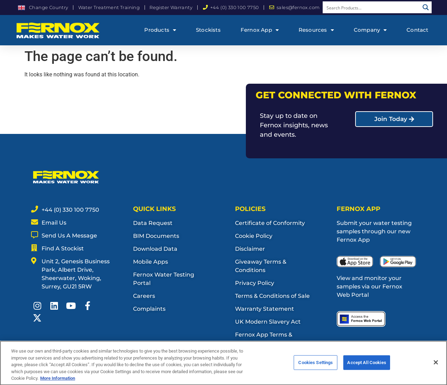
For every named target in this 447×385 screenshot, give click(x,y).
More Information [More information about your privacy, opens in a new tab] (57, 381)
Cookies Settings (315, 365)
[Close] (436, 365)
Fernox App (260, 30)
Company (370, 30)
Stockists (208, 30)
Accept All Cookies (366, 365)
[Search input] (372, 7)
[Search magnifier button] (426, 7)
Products (160, 30)
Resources (316, 30)
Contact (417, 30)
